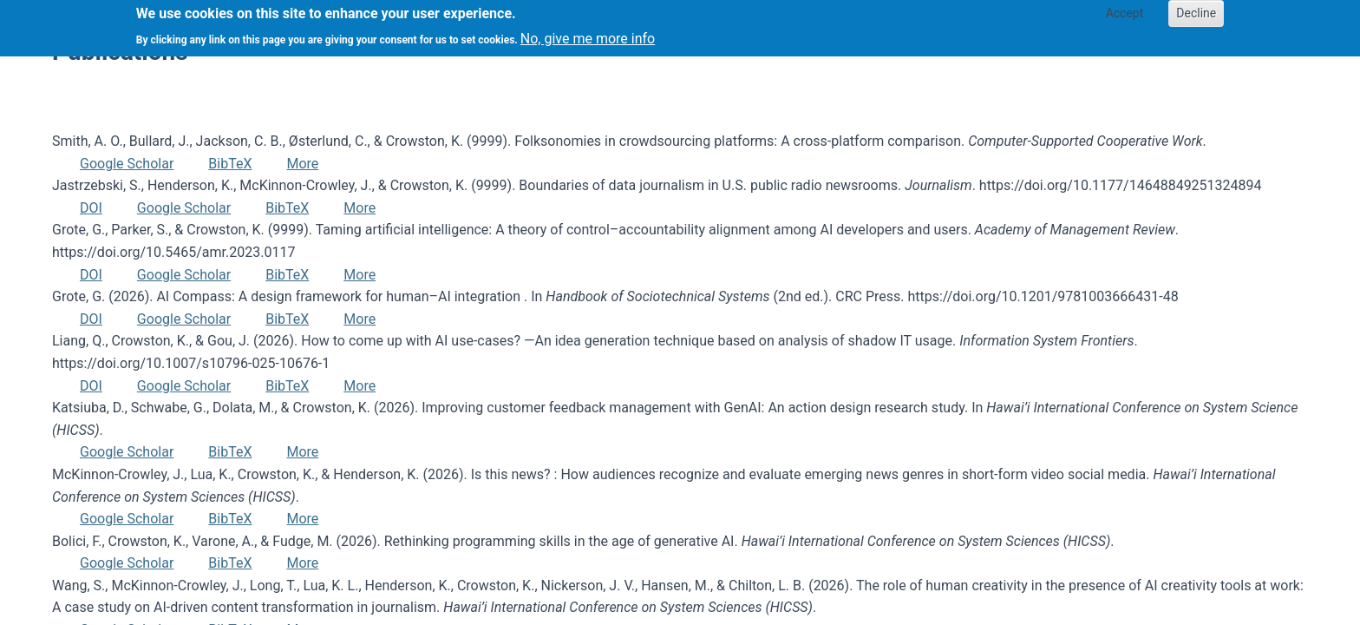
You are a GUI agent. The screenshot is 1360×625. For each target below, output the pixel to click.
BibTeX (230, 163)
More (302, 163)
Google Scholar (126, 163)
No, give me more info (587, 33)
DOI (91, 208)
